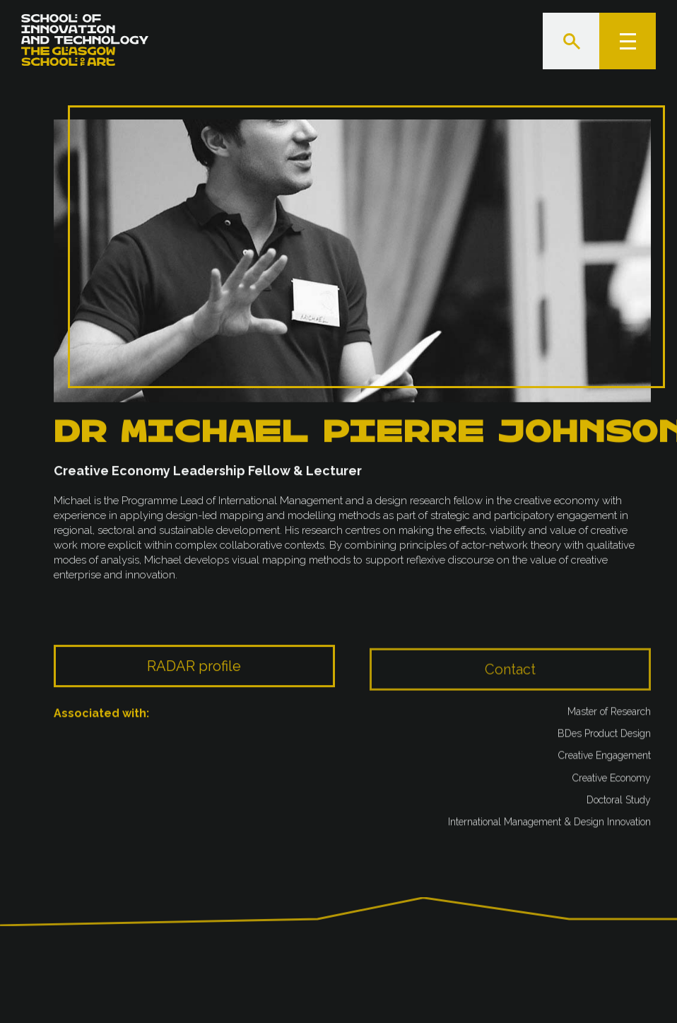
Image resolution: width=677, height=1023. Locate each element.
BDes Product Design (604, 737)
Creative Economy (611, 781)
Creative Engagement (604, 759)
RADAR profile (194, 680)
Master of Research (609, 715)
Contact (510, 686)
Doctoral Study (619, 803)
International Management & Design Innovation (549, 825)
